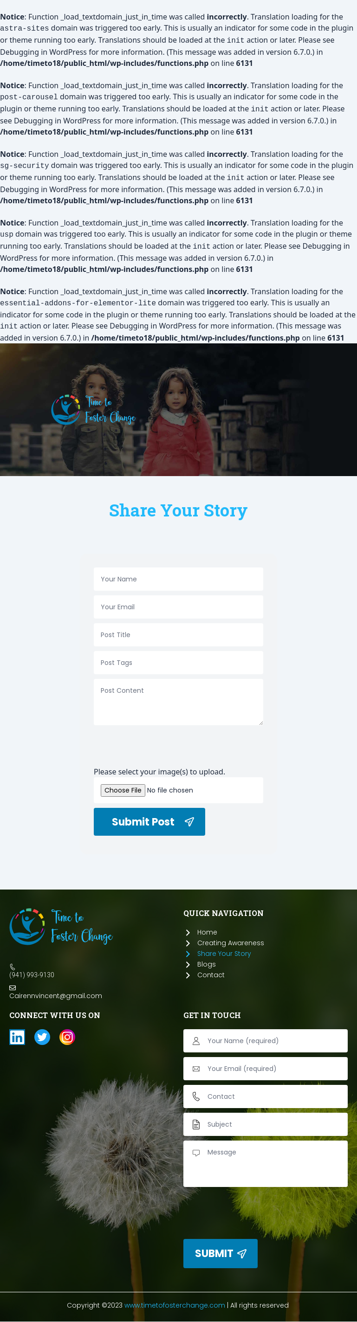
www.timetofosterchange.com (174, 1305)
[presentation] (164, 748)
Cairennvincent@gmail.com (55, 995)
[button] (225, 403)
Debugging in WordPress (43, 52)
